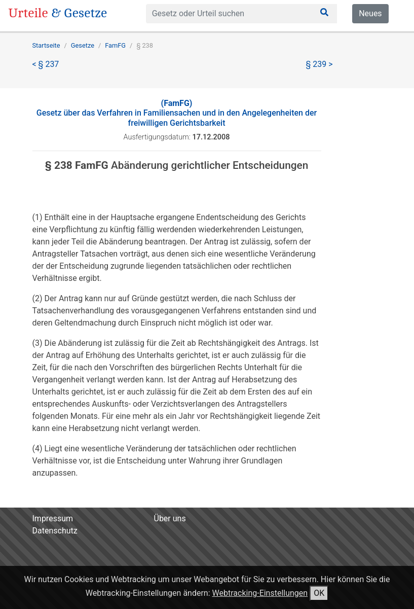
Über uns (170, 518)
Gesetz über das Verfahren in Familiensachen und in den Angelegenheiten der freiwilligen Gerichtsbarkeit (176, 112)
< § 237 (45, 64)
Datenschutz (55, 530)
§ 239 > (319, 64)
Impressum (52, 518)
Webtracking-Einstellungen (260, 593)
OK (319, 593)
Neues (370, 13)
